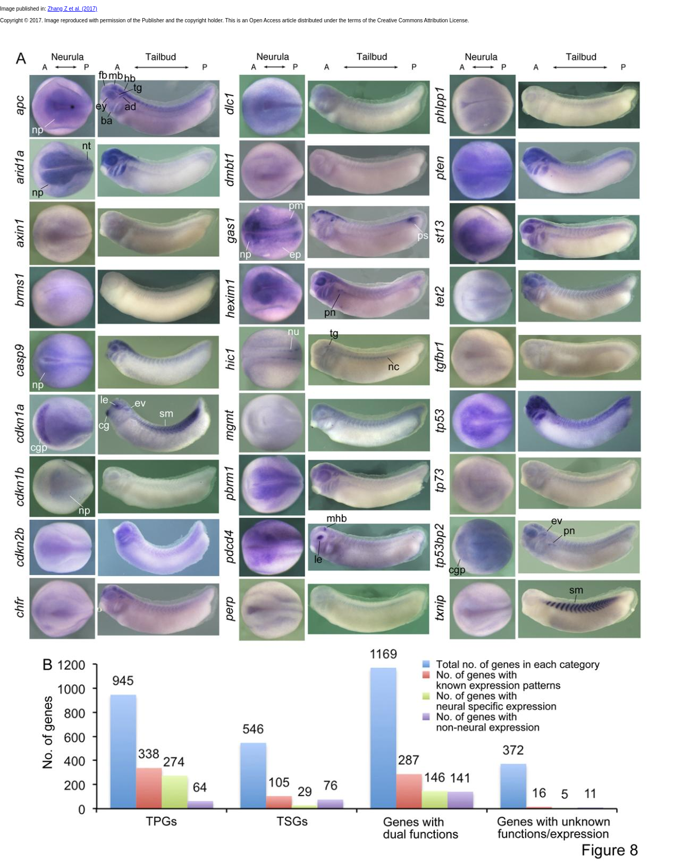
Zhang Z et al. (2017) (72, 9)
